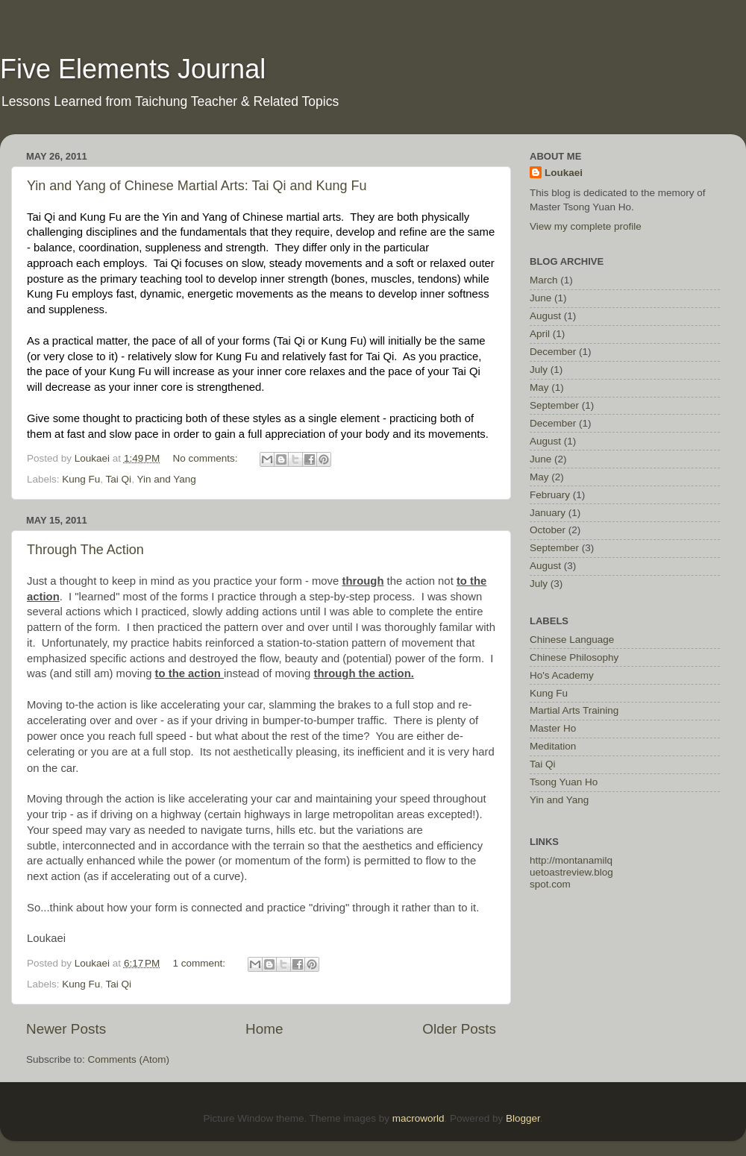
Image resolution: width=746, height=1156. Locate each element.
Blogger (523, 1118)
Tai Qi (119, 479)
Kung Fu (81, 479)
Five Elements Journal (133, 69)
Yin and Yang (166, 479)
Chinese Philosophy (574, 657)
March (544, 280)
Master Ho (553, 728)
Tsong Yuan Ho (564, 782)
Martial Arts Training (574, 710)
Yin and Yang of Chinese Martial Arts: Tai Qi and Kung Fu (197, 185)
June (540, 298)
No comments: (207, 458)
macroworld (418, 1118)
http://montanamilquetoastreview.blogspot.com (571, 872)
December (553, 351)
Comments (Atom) (129, 1059)
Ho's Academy (562, 675)
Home (264, 1029)
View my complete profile (586, 226)
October (547, 529)
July (539, 369)
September (554, 405)
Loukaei (564, 172)
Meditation (553, 746)
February (550, 494)
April (540, 333)
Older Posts (459, 1029)
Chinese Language (572, 639)
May (539, 387)
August (545, 315)
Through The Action (85, 549)
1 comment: (200, 963)
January (547, 512)
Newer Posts (66, 1029)
